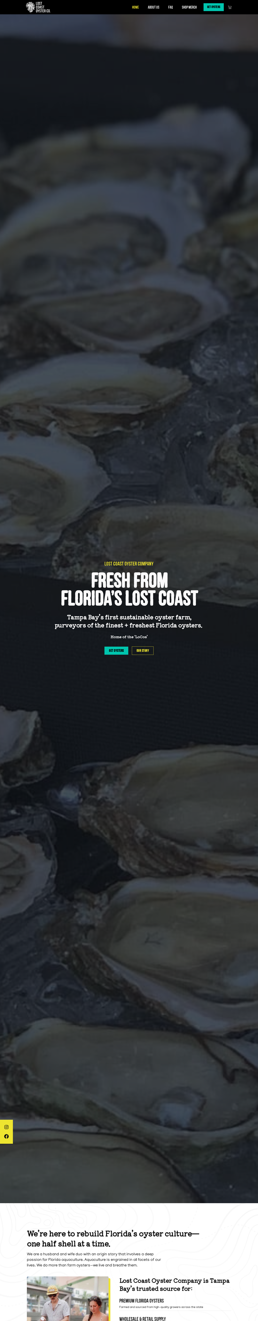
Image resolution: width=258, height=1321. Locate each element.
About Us (150, 7)
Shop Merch (186, 7)
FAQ (167, 7)
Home (132, 7)
